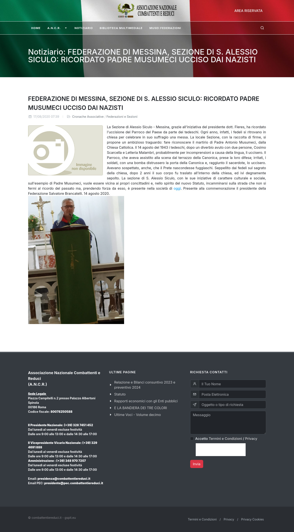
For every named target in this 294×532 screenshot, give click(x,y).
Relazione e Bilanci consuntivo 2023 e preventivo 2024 (144, 385)
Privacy (251, 438)
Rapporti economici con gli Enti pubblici (146, 401)
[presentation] (221, 449)
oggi (177, 188)
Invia (196, 464)
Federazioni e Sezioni (121, 116)
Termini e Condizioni (225, 438)
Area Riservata (248, 11)
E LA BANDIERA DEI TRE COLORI (140, 408)
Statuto (120, 394)
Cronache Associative (88, 116)
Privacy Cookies (252, 519)
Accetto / (226, 438)
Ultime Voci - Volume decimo (137, 415)
